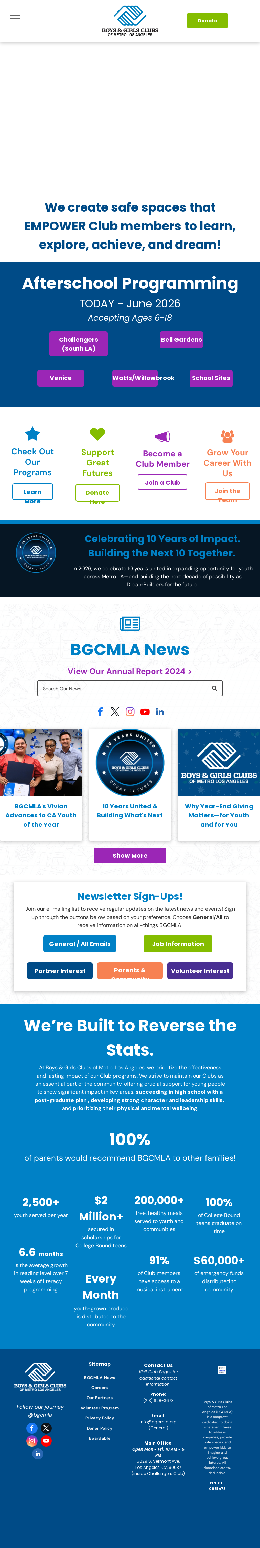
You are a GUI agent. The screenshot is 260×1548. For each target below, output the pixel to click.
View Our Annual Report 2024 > (130, 671)
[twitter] (115, 712)
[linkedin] (160, 712)
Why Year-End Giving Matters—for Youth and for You (219, 815)
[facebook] (100, 712)
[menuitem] (100, 1377)
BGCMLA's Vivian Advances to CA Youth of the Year (41, 815)
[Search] (130, 688)
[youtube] (145, 712)
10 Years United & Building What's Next (130, 810)
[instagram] (130, 712)
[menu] (15, 18)
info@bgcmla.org (158, 1422)
